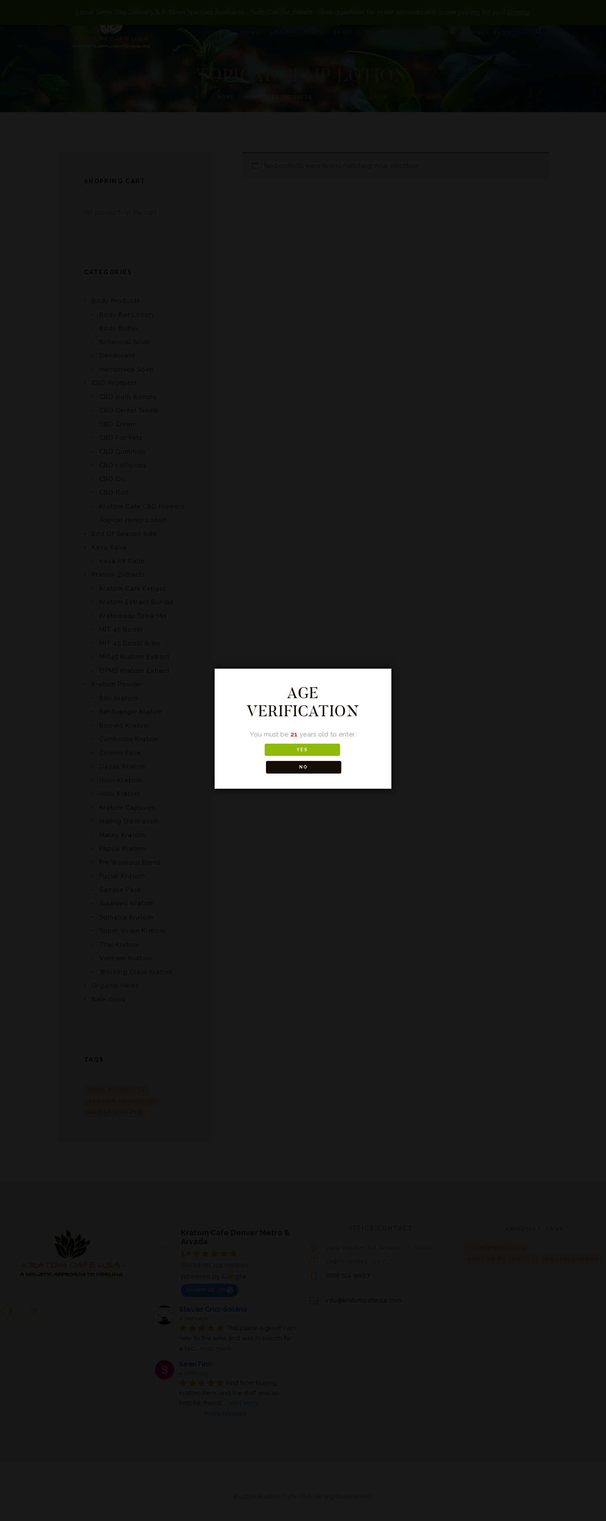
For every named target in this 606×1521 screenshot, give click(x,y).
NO (340, 758)
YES (265, 758)
